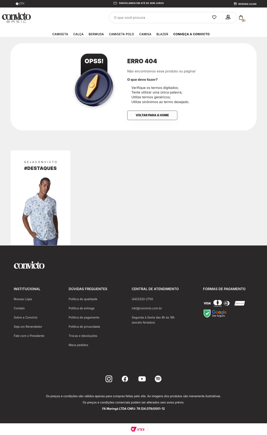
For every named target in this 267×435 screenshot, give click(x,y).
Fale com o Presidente (29, 336)
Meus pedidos (78, 345)
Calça (78, 34)
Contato (19, 308)
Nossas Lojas (247, 4)
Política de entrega (81, 308)
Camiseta (60, 34)
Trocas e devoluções (83, 336)
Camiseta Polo (121, 34)
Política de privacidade (84, 326)
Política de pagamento (84, 317)
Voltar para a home (152, 115)
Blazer (162, 34)
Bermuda (96, 34)
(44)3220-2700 (142, 299)
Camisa (145, 34)
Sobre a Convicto (26, 317)
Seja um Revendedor (28, 326)
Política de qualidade (83, 299)
